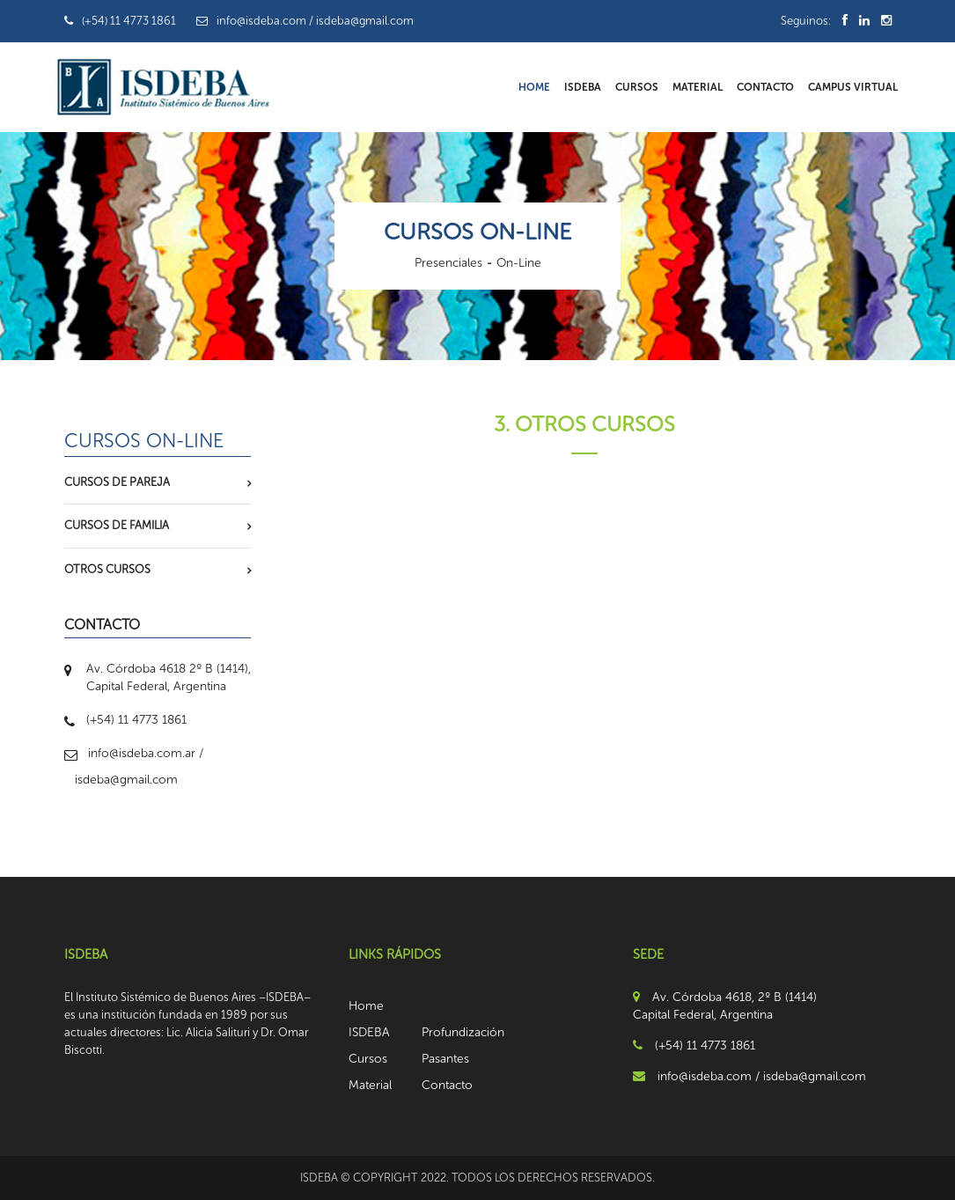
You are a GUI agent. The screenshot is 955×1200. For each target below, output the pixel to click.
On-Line (518, 262)
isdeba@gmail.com (126, 779)
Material (697, 87)
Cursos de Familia (116, 525)
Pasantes (445, 1058)
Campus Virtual (853, 87)
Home (534, 87)
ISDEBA (582, 87)
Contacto (765, 87)
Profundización (463, 1032)
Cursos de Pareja (117, 482)
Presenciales (448, 262)
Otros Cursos (107, 569)
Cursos (636, 87)
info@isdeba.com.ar (141, 753)
